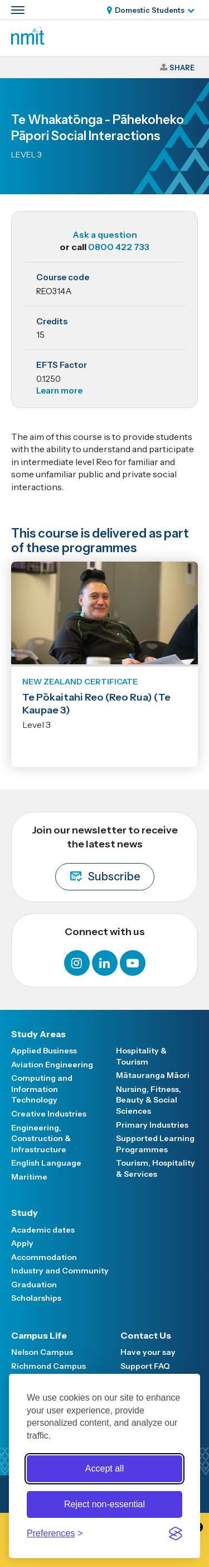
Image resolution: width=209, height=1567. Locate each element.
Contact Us (145, 1335)
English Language (46, 1163)
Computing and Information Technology (41, 1089)
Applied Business (44, 1051)
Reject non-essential (104, 1504)
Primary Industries (152, 1125)
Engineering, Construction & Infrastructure (41, 1138)
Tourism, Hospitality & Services (155, 1168)
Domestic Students (149, 10)
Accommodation (44, 1257)
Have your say (148, 1352)
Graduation (34, 1285)
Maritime (29, 1177)
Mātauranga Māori (152, 1075)
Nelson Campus (42, 1352)
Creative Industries (48, 1114)
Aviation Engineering (52, 1065)
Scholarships (36, 1298)
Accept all (104, 1468)
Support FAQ (145, 1366)
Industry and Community (60, 1271)
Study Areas (38, 1033)
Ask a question (104, 234)
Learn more (59, 390)
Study (24, 1212)
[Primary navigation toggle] (18, 10)
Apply (22, 1243)
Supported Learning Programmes (155, 1143)
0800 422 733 (118, 246)
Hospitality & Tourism (141, 1056)
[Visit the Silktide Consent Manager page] (175, 1533)
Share (182, 67)
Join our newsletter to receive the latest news (105, 857)
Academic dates (43, 1230)
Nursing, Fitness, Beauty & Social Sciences (148, 1100)
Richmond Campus (48, 1366)
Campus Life (39, 1335)
